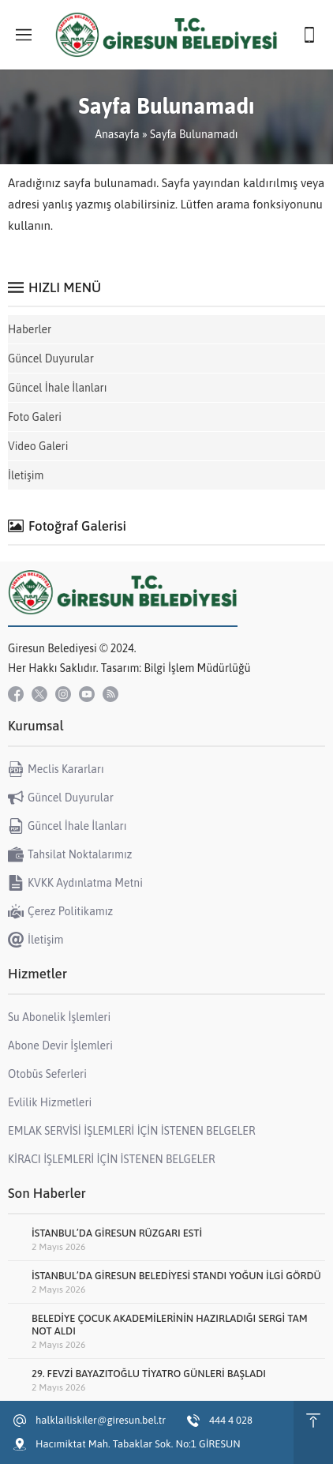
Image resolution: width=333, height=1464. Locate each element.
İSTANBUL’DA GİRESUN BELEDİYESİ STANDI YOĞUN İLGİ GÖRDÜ (176, 1276)
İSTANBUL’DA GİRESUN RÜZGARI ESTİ (117, 1233)
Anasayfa (117, 134)
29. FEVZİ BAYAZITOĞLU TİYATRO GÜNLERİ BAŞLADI (149, 1374)
